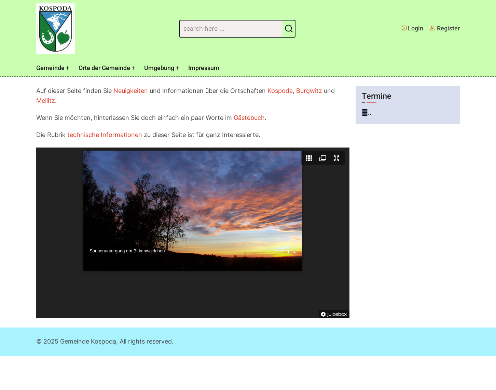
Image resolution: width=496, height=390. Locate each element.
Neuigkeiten (130, 90)
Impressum (203, 68)
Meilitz (45, 100)
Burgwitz (309, 90)
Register (444, 28)
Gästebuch (249, 117)
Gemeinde (50, 68)
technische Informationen (104, 134)
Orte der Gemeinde (104, 68)
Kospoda (280, 90)
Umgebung (159, 68)
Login (411, 28)
